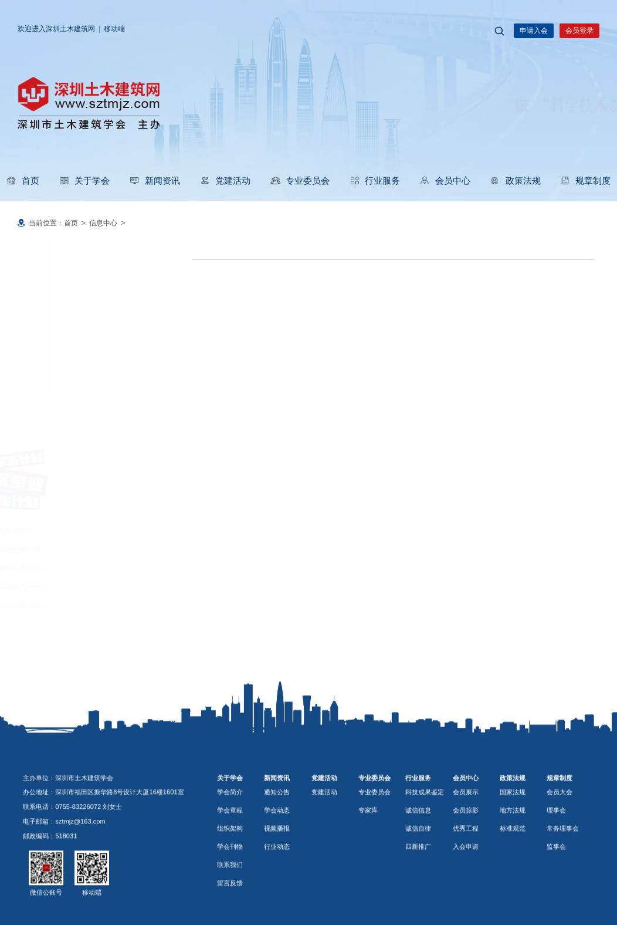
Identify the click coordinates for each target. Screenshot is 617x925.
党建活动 (224, 180)
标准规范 (513, 878)
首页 (23, 180)
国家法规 (513, 842)
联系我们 (230, 915)
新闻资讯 (154, 180)
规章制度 (585, 180)
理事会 (556, 860)
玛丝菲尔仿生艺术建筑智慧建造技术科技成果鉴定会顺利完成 (120, 568)
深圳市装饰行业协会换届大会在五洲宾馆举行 (95, 550)
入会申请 (466, 896)
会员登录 (579, 30)
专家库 (368, 860)
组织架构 (230, 878)
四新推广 (418, 896)
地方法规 (513, 860)
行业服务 (374, 180)
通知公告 (52, 277)
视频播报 (52, 343)
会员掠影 (466, 860)
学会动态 (52, 310)
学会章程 (230, 860)
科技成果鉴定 (424, 842)
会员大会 (559, 842)
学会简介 (230, 842)
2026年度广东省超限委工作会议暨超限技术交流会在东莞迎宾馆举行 (131, 604)
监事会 (556, 896)
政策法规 (515, 180)
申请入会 (534, 30)
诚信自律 (418, 878)
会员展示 (466, 842)
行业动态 (52, 377)
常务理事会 (563, 878)
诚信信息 (418, 860)
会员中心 (444, 180)
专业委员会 (300, 180)
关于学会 (84, 180)
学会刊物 (230, 896)
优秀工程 (466, 878)
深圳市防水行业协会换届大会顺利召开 (84, 532)
